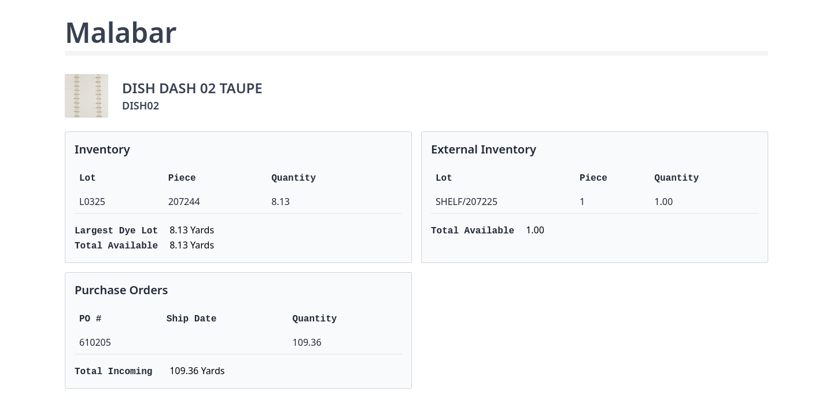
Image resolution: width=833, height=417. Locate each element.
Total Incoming (113, 372)
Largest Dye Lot (116, 231)
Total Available (116, 246)
